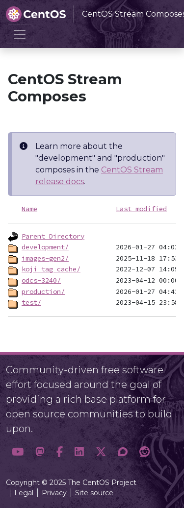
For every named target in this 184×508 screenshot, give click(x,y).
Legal (23, 492)
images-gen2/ (45, 258)
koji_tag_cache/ (51, 269)
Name (29, 208)
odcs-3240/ (41, 280)
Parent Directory (53, 236)
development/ (45, 246)
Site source (94, 492)
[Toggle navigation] (19, 34)
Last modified (141, 208)
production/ (43, 291)
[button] (17, 452)
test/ (31, 302)
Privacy (54, 492)
